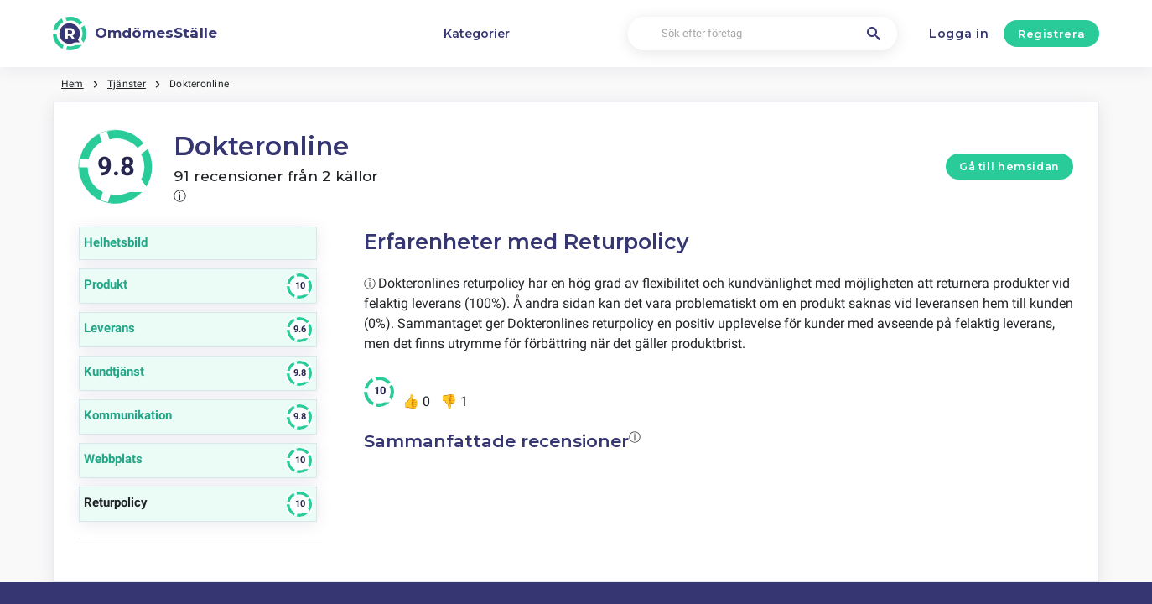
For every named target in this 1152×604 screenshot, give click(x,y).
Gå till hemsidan (1009, 166)
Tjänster (126, 84)
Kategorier (477, 33)
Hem (72, 84)
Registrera (1052, 33)
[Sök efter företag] (762, 34)
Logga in (959, 33)
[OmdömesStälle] (135, 33)
